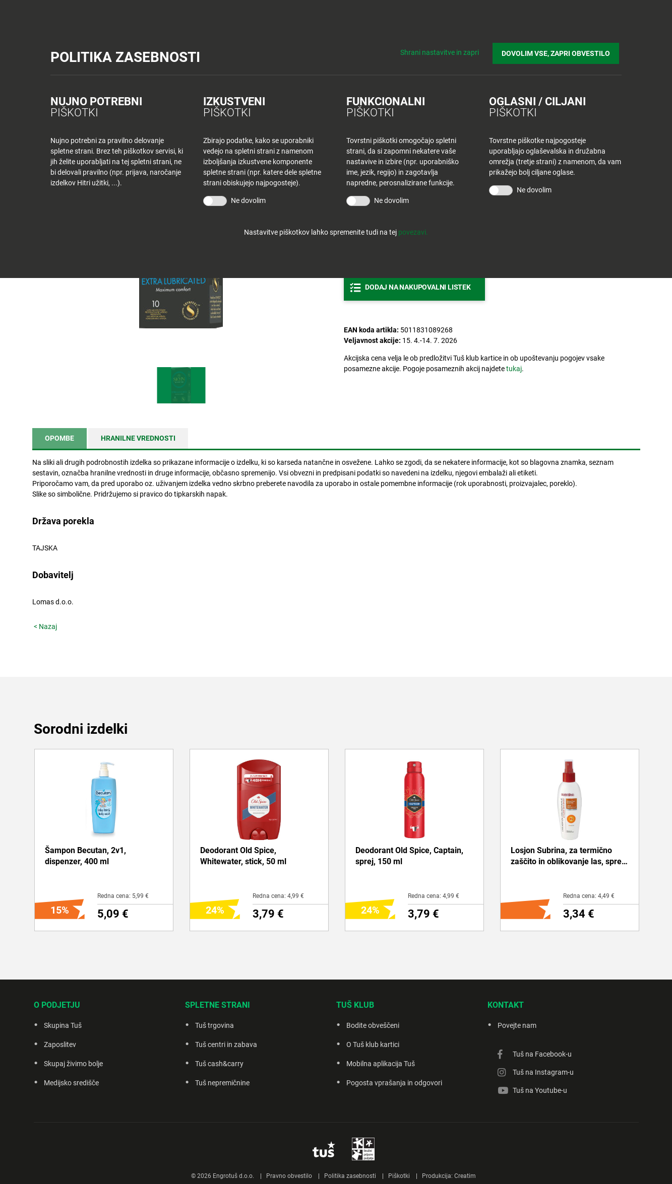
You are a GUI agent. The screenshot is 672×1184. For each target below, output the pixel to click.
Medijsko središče (71, 1083)
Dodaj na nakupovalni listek (418, 287)
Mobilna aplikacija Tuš (380, 1064)
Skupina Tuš (63, 1025)
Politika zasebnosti (350, 1175)
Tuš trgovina (214, 1025)
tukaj (514, 369)
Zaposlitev (60, 1044)
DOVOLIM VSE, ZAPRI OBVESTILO (558, 51)
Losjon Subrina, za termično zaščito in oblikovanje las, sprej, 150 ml (568, 857)
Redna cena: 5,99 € (123, 895)
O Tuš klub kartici (372, 1044)
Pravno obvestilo (289, 1175)
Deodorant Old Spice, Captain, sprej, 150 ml (409, 856)
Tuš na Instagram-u (543, 1072)
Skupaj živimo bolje (73, 1064)
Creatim (465, 1175)
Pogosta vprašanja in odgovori (394, 1083)
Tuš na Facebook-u (542, 1054)
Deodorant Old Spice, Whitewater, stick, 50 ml (243, 856)
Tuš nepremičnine (222, 1083)
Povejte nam (517, 1025)
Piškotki (399, 1175)
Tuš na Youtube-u (540, 1090)
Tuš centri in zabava (226, 1044)
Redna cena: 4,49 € (589, 895)
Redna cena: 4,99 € (278, 895)
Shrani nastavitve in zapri (444, 50)
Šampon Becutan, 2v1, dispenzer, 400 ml (85, 856)
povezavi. (413, 232)
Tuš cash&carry (219, 1064)
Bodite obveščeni (372, 1025)
